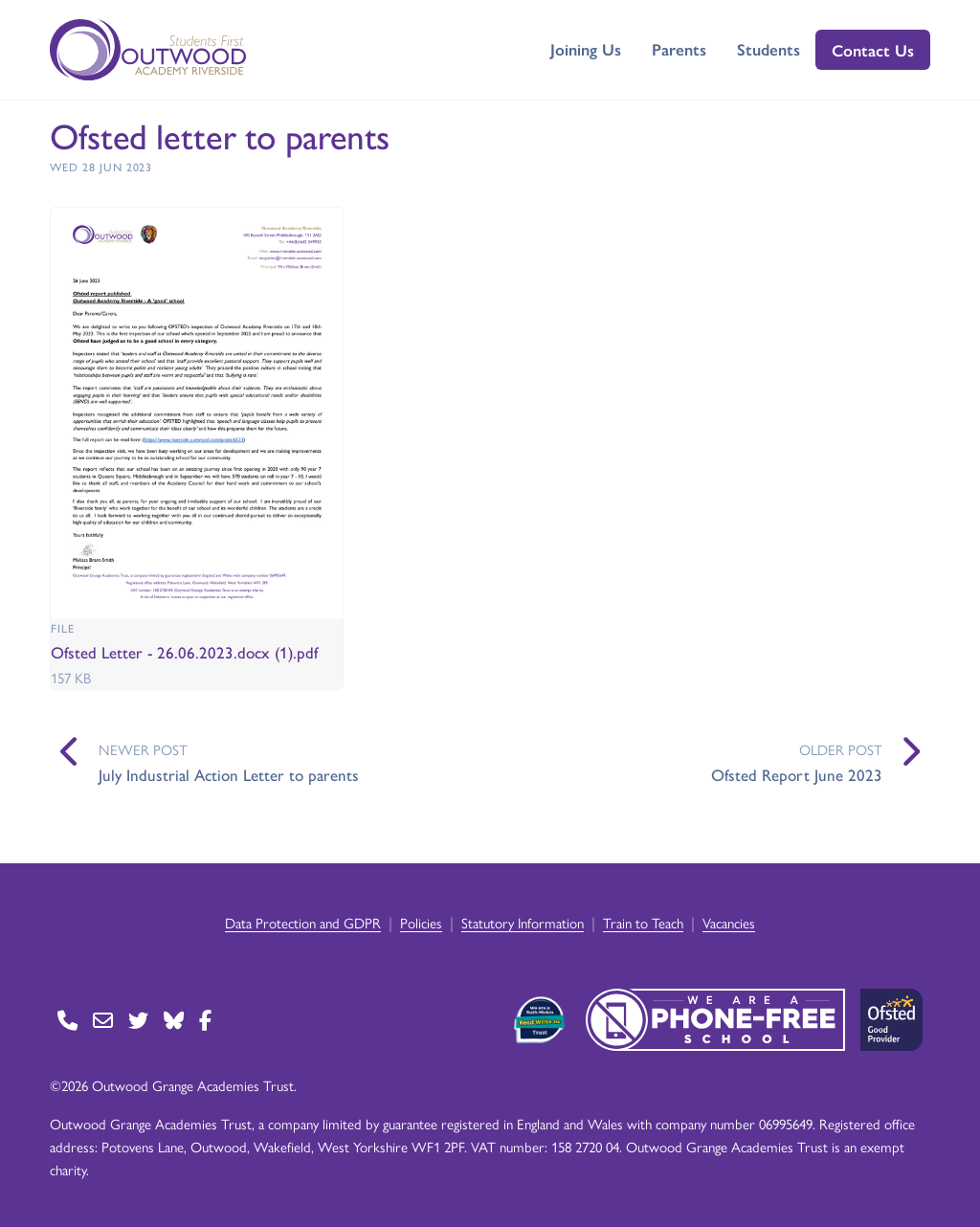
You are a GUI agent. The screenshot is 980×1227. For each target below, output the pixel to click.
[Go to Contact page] (67, 1020)
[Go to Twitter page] (138, 1020)
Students (768, 48)
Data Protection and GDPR (303, 922)
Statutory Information (522, 922)
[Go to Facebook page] (205, 1020)
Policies (421, 922)
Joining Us (585, 48)
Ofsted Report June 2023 (796, 774)
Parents (679, 48)
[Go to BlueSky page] (174, 1020)
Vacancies (728, 922)
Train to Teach (643, 922)
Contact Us (873, 49)
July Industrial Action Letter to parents (229, 774)
